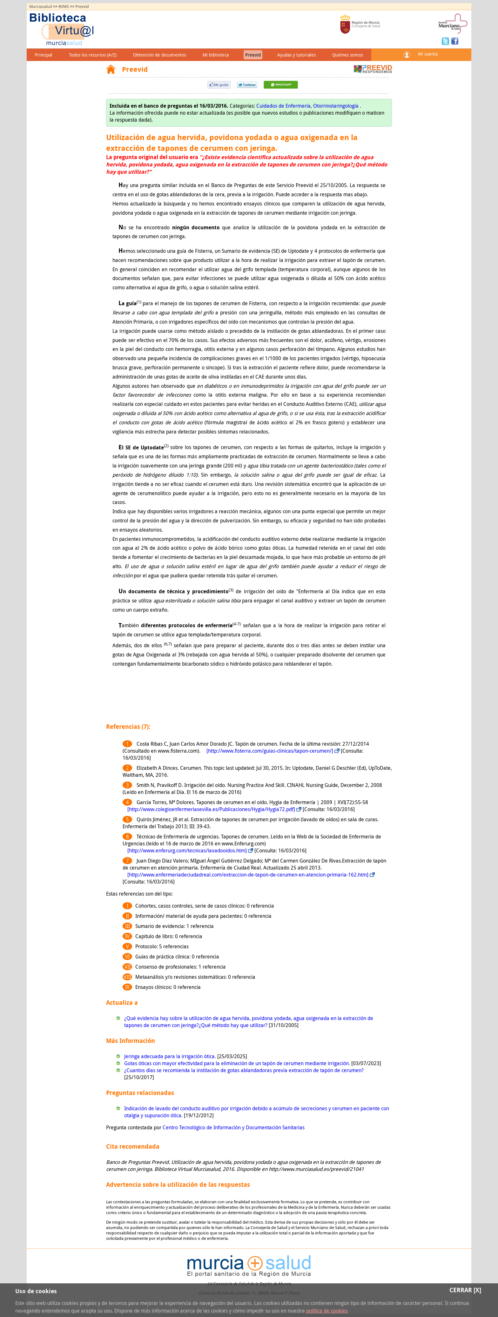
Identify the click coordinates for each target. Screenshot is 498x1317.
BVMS (63, 6)
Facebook (455, 40)
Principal (43, 55)
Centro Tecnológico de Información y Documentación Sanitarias (234, 1127)
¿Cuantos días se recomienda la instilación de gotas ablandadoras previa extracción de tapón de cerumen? (244, 1070)
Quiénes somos (347, 55)
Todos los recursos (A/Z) (93, 55)
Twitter (446, 40)
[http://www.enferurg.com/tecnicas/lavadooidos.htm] (187, 850)
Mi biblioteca (216, 55)
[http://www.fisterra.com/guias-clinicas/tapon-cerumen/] (269, 750)
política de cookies (326, 1310)
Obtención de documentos (159, 55)
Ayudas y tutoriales (296, 55)
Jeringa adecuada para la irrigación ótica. (170, 1056)
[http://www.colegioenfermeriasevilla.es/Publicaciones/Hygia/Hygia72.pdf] (211, 809)
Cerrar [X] (465, 1290)
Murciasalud (40, 6)
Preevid (82, 6)
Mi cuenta (428, 54)
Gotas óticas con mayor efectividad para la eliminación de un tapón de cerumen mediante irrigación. (237, 1063)
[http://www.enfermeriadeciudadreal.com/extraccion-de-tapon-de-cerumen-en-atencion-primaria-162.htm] (247, 874)
